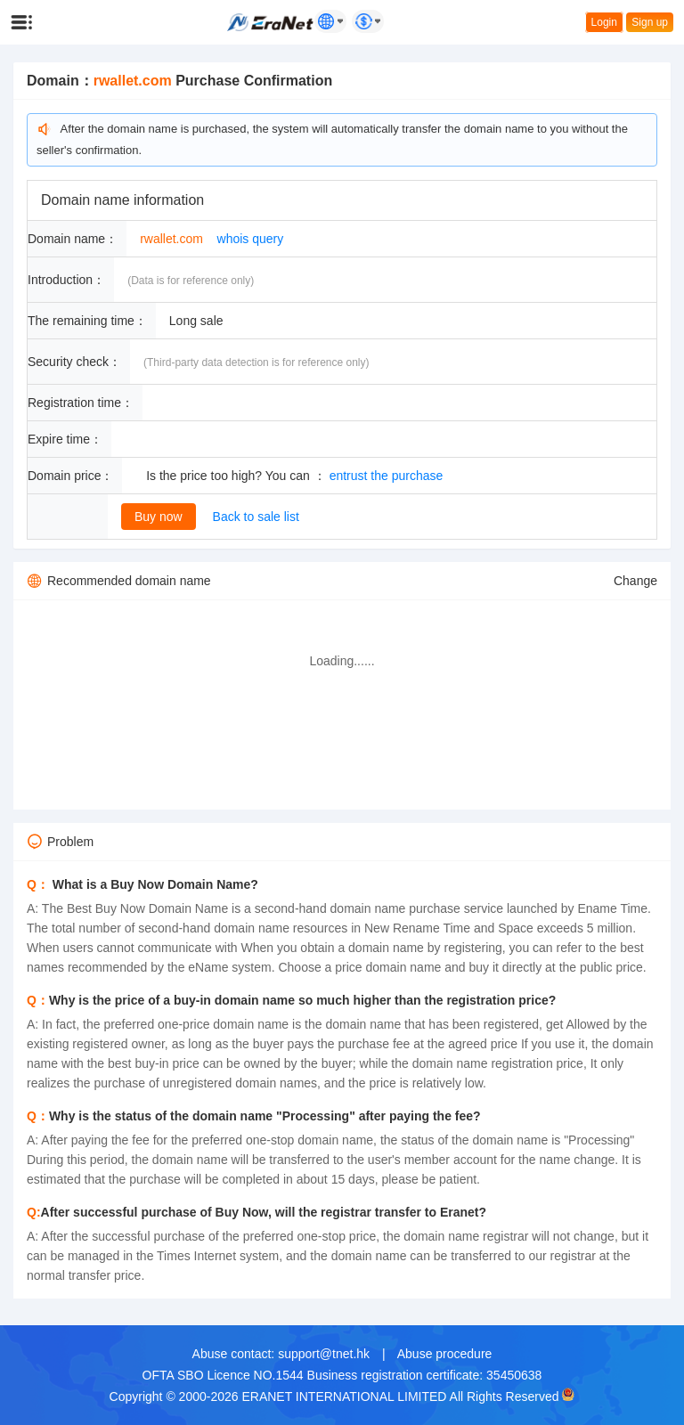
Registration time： (81, 402)
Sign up (649, 22)
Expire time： (65, 439)
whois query (250, 239)
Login (604, 22)
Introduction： (66, 280)
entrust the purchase (387, 475)
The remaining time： (87, 321)
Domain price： (70, 475)
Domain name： (73, 239)
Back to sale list (256, 516)
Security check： (74, 361)
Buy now (158, 516)
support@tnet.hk (324, 1354)
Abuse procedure (445, 1354)
